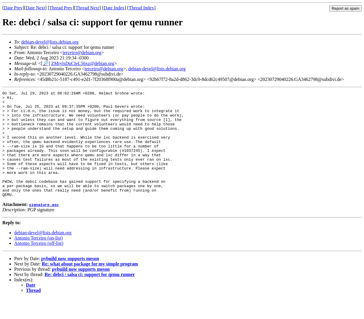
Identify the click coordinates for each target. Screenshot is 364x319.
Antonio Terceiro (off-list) (38, 264)
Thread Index (141, 7)
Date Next (35, 7)
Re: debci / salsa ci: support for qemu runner (90, 295)
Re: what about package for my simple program (90, 285)
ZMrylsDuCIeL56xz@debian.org (82, 63)
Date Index (114, 7)
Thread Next (87, 7)
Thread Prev (60, 7)
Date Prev (13, 7)
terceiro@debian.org (82, 52)
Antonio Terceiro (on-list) (38, 259)
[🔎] (45, 63)
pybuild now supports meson (70, 279)
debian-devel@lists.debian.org (50, 41)
